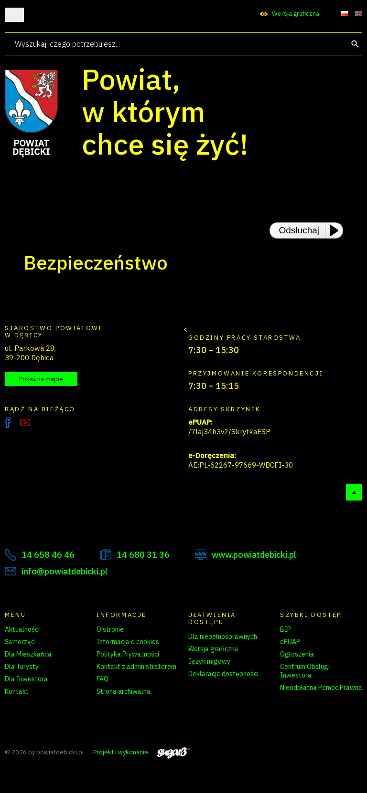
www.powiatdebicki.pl (254, 554)
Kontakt (17, 691)
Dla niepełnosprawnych (222, 636)
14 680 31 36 (143, 554)
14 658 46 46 (48, 554)
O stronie (110, 629)
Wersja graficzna (295, 14)
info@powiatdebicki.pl (65, 571)
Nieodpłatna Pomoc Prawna (321, 687)
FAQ (102, 679)
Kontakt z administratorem (136, 666)
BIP (285, 629)
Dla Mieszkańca (28, 654)
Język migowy (209, 661)
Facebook (8, 422)
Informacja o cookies (128, 641)
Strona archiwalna (124, 691)
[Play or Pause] (337, 230)
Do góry (354, 492)
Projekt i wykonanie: (141, 752)
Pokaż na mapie (41, 379)
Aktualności (22, 629)
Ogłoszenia (297, 654)
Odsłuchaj (299, 230)
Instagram (45, 422)
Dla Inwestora (26, 679)
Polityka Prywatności (128, 654)
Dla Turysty (22, 666)
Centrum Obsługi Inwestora (305, 670)
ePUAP (290, 641)
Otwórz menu (14, 15)
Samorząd (20, 641)
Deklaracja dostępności (223, 673)
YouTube (25, 422)
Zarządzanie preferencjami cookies (137, 708)
